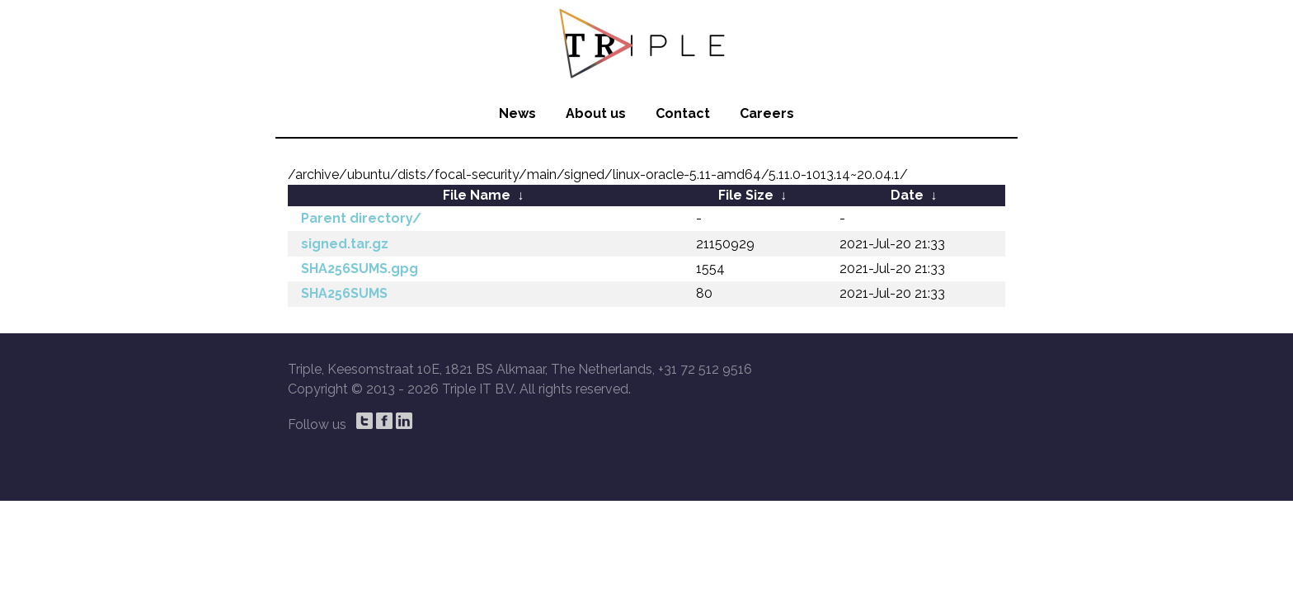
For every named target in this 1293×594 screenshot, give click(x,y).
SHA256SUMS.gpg (359, 268)
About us (596, 113)
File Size (745, 195)
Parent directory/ (361, 218)
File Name (476, 195)
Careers (767, 113)
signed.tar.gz (344, 244)
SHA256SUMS (344, 293)
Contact (683, 113)
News (517, 113)
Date (907, 195)
